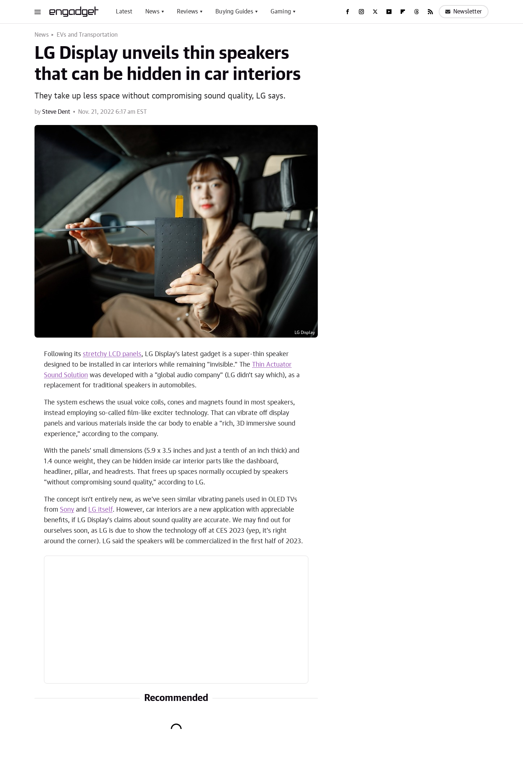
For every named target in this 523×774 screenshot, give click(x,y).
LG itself (100, 510)
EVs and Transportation (87, 35)
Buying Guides (234, 12)
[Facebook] (347, 11)
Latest (124, 12)
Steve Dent (56, 112)
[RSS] (430, 11)
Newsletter (463, 12)
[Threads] (416, 11)
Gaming (281, 12)
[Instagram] (361, 11)
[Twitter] (375, 11)
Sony (67, 510)
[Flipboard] (402, 11)
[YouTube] (389, 11)
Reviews (187, 12)
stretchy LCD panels (112, 354)
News (152, 12)
